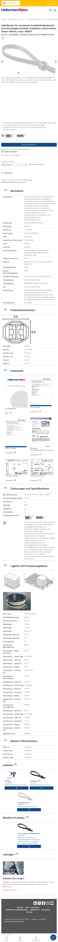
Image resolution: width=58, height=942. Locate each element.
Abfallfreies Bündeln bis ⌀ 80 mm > (14, 182)
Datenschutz (34, 910)
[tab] (29, 191)
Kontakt (20, 907)
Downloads (7, 173)
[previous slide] (2, 62)
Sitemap (29, 912)
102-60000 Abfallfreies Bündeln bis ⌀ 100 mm (16, 778)
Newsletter (46, 910)
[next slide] (56, 62)
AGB (26, 907)
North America (11, 3)
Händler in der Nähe (7, 162)
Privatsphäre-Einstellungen (14, 921)
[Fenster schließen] (55, 3)
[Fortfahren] (50, 3)
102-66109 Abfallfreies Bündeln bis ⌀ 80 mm (29, 800)
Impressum (34, 907)
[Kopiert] (3, 38)
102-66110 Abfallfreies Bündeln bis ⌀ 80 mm (41, 778)
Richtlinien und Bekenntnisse (17, 910)
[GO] (50, 10)
